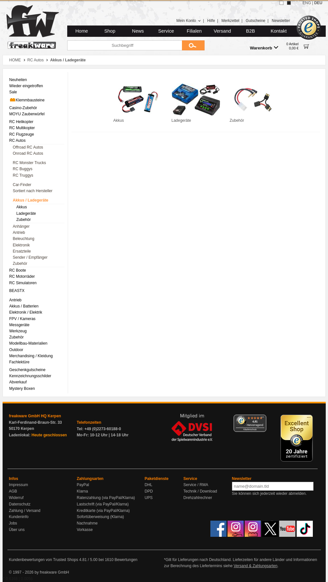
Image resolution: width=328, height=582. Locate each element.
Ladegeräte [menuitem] (26, 213)
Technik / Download (200, 491)
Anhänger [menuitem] (21, 226)
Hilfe (211, 20)
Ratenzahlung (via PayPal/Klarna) (106, 497)
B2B (250, 31)
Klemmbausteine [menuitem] (27, 99)
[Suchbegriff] (124, 45)
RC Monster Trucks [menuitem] (29, 163)
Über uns (17, 529)
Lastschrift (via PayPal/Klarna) (103, 504)
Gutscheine (255, 20)
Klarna (82, 491)
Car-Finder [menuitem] (22, 184)
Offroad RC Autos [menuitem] (28, 147)
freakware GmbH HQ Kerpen (35, 416)
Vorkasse (85, 529)
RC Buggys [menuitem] (23, 169)
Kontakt (278, 31)
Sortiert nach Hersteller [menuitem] (33, 191)
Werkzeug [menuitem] (18, 331)
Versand (222, 31)
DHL (149, 485)
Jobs (13, 523)
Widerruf (16, 497)
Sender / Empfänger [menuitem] (30, 257)
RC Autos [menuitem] (17, 140)
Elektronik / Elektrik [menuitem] (25, 312)
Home (81, 31)
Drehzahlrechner (198, 497)
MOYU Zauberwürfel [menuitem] (27, 114)
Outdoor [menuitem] (16, 350)
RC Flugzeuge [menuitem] (21, 134)
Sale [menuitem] (13, 92)
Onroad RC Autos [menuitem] (28, 153)
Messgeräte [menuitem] (19, 325)
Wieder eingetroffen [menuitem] (26, 86)
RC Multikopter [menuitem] (22, 128)
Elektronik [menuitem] (21, 245)
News (138, 31)
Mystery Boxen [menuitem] (22, 388)
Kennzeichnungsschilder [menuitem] (30, 376)
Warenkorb (264, 47)
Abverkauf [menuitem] (18, 382)
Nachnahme (87, 523)
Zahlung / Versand (24, 510)
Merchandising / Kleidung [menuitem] (31, 356)
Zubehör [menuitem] (23, 219)
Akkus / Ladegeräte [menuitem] (30, 200)
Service (166, 31)
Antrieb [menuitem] (19, 232)
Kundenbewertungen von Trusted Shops (43, 559)
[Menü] (262, 418)
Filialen (194, 31)
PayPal (83, 485)
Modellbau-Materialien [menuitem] (28, 343)
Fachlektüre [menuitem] (19, 362)
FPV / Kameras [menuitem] (22, 319)
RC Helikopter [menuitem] (21, 122)
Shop (109, 31)
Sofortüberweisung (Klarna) (100, 516)
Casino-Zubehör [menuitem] (23, 108)
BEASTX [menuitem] (17, 290)
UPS (149, 497)
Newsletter (281, 20)
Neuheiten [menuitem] (18, 80)
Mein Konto (188, 20)
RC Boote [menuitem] (17, 270)
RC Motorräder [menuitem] (22, 276)
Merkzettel (230, 20)
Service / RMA (196, 485)
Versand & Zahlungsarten (255, 566)
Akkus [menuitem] (21, 207)
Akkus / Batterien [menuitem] (24, 306)
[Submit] (193, 45)
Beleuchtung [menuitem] (24, 238)
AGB (13, 491)
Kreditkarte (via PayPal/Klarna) (103, 510)
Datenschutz (20, 504)
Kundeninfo (19, 516)
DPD (149, 491)
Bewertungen (125, 559)
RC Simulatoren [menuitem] (23, 283)
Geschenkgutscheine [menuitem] (27, 370)
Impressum (18, 485)
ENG (306, 3)
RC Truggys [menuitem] (23, 175)
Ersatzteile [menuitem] (22, 251)
